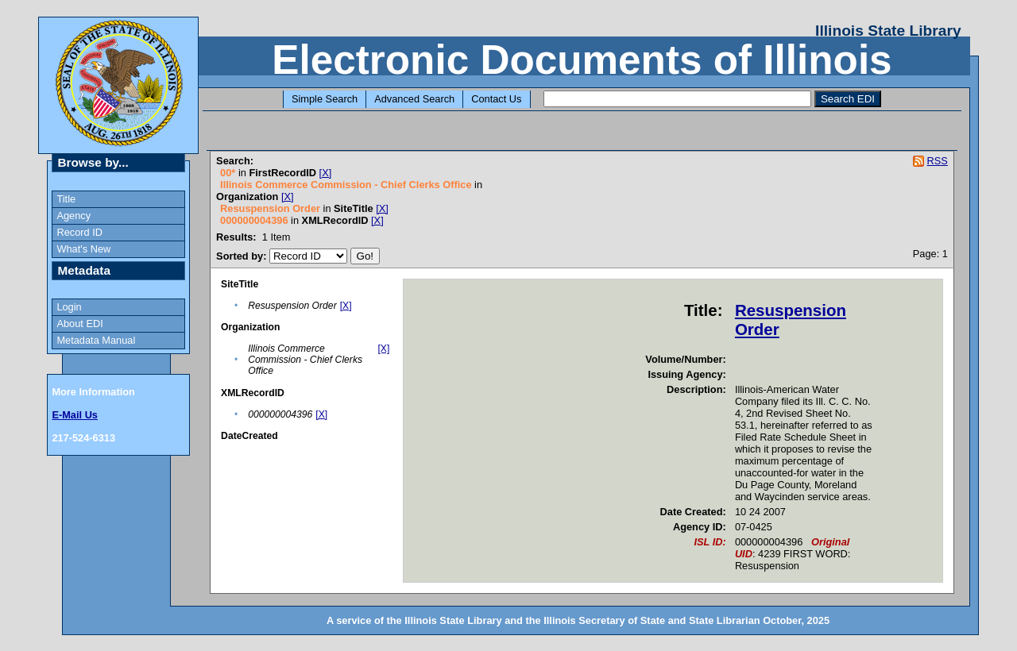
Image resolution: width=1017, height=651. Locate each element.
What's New (83, 249)
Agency (73, 215)
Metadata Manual (95, 340)
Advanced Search (414, 99)
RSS (937, 161)
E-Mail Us (75, 415)
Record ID (79, 232)
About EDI (79, 323)
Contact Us (496, 99)
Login (68, 307)
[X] (325, 173)
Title (65, 199)
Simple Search (325, 99)
